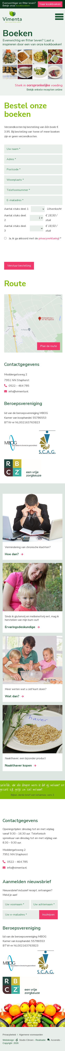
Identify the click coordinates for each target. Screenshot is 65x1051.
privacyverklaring (49, 238)
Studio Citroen (26, 1040)
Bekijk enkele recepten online (44, 90)
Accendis (55, 1040)
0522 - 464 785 (16, 386)
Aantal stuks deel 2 (15, 218)
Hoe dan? (14, 554)
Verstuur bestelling (19, 266)
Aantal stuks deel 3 (15, 228)
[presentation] (30, 252)
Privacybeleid (9, 1034)
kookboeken (23, 5)
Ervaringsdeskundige (22, 627)
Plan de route (48, 346)
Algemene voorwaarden (31, 1034)
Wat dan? (14, 696)
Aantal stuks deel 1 (16, 209)
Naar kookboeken (50, 4)
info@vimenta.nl (16, 391)
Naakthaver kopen (20, 765)
